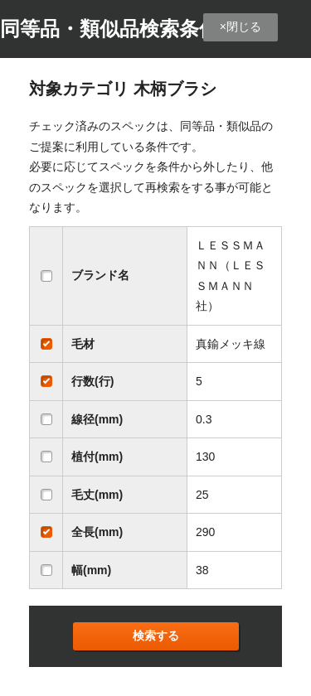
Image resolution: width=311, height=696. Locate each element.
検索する (156, 635)
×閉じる (240, 26)
